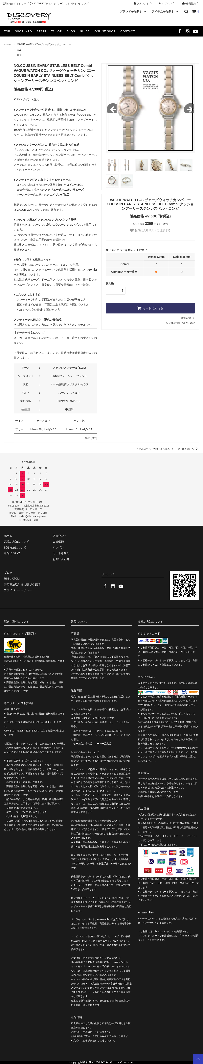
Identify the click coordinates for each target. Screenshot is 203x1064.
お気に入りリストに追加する (150, 230)
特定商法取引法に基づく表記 (22, 584)
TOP (7, 31)
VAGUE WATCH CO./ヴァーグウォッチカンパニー (44, 44)
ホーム (7, 44)
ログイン (167, 3)
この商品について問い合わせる (155, 449)
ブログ (8, 572)
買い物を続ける (188, 449)
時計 (19, 55)
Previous (112, 108)
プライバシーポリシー (18, 590)
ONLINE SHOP (105, 31)
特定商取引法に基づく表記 (180, 323)
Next (189, 108)
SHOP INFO (23, 31)
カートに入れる (150, 308)
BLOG (71, 31)
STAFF (41, 31)
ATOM (16, 578)
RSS (7, 578)
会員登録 (191, 3)
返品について (188, 317)
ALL (19, 49)
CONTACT (127, 31)
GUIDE (85, 31)
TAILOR (56, 31)
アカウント (143, 3)
